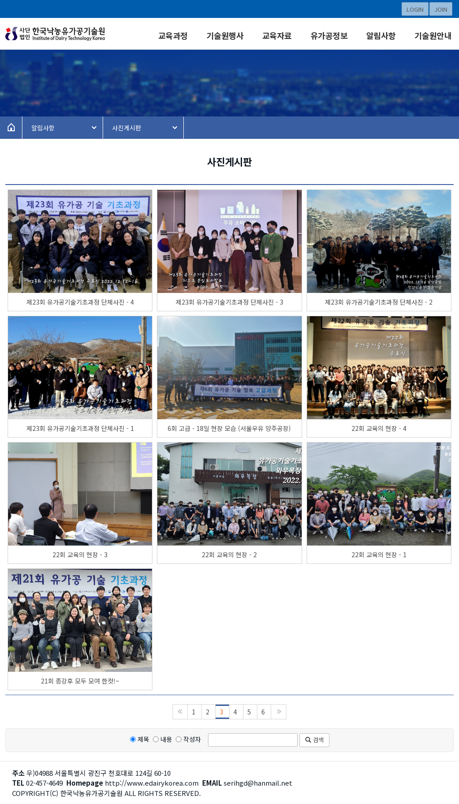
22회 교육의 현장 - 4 (379, 428)
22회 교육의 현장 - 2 (229, 554)
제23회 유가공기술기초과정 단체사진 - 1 (80, 428)
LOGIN (415, 9)
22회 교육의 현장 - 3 (80, 554)
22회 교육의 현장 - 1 (379, 554)
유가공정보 (329, 35)
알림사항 (381, 35)
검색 (314, 739)
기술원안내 (433, 35)
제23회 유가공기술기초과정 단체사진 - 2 (379, 301)
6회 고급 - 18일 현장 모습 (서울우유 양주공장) (229, 428)
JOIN (440, 9)
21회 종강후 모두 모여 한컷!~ (80, 680)
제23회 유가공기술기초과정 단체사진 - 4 (80, 301)
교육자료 (277, 35)
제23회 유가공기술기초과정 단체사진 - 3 (229, 301)
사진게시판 (126, 127)
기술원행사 (225, 35)
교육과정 (173, 35)
